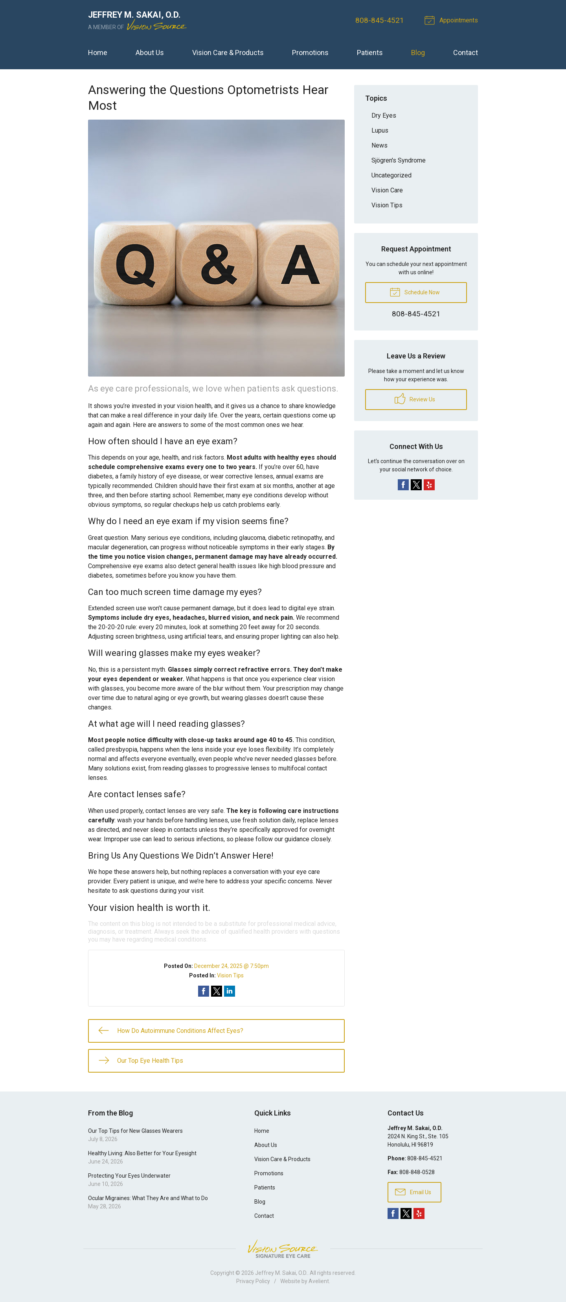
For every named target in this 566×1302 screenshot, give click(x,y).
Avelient (319, 1281)
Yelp (429, 484)
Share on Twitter (216, 991)
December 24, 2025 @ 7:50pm (231, 966)
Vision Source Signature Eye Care (283, 1248)
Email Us (413, 1191)
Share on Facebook (203, 991)
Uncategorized (391, 175)
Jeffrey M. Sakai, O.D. (281, 1273)
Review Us (415, 398)
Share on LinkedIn (229, 991)
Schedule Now (415, 291)
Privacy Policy (253, 1281)
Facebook (403, 484)
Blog (418, 52)
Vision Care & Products (228, 52)
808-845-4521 (379, 20)
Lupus (379, 130)
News (379, 145)
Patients (370, 52)
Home (97, 52)
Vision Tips (230, 975)
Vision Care (387, 190)
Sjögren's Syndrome (398, 160)
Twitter (416, 484)
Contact (465, 52)
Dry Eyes (383, 115)
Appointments (452, 19)
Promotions (310, 52)
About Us (150, 52)
